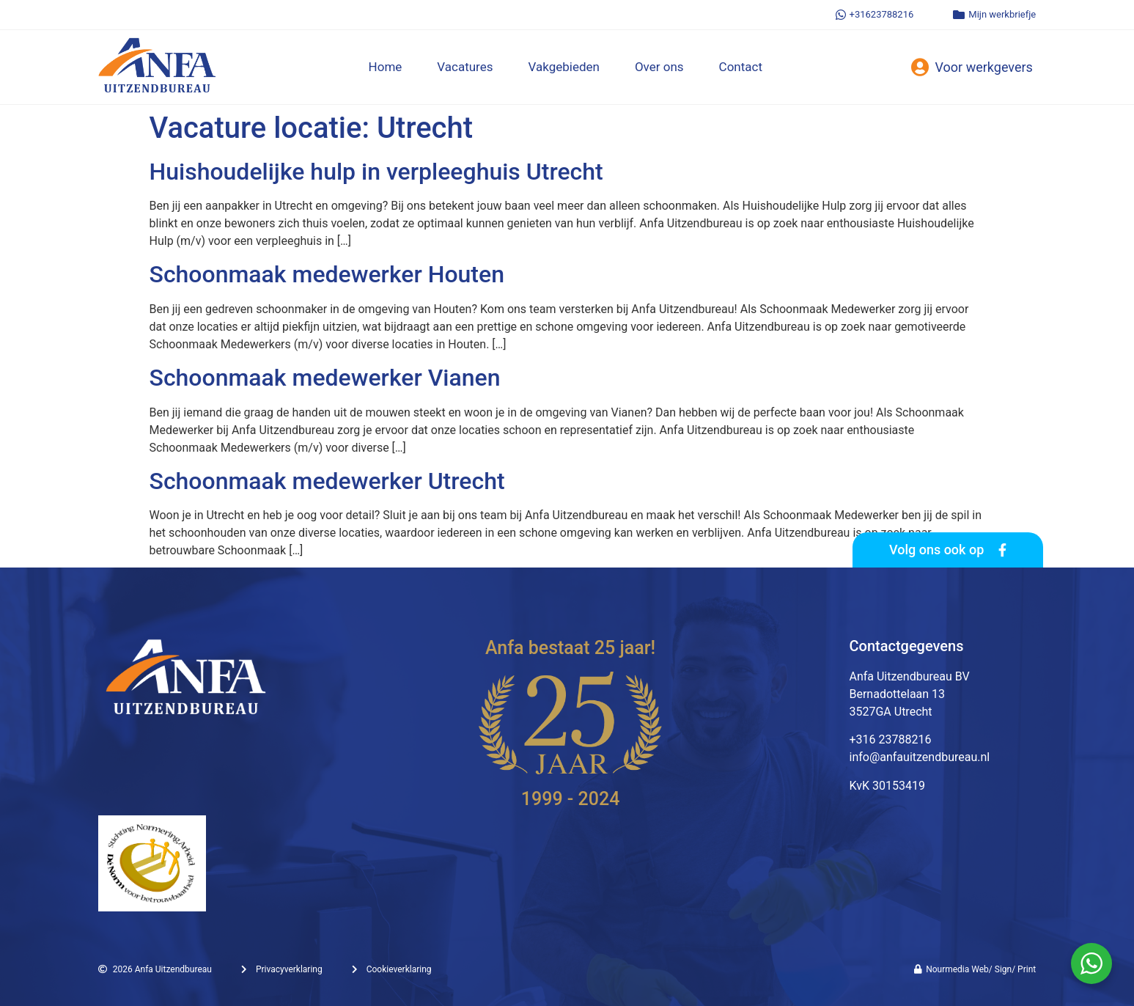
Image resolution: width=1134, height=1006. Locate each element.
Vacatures (465, 66)
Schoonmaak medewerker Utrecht (327, 481)
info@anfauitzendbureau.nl (919, 757)
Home (385, 66)
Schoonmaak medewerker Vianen (325, 378)
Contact (740, 66)
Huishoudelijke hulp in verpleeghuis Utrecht (376, 172)
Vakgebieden (564, 66)
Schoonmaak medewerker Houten (327, 274)
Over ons (659, 66)
